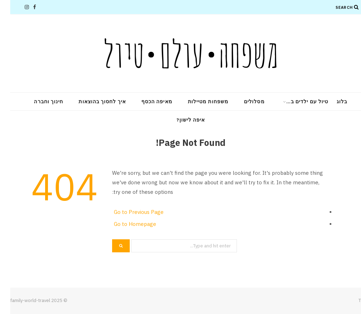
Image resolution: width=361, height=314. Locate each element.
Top (354, 300)
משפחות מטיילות (198, 101)
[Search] (346, 7)
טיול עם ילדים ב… (297, 101)
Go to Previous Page (128, 212)
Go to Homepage (125, 224)
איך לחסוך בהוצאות (91, 101)
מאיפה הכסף (146, 101)
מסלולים (244, 101)
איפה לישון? (180, 120)
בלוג (331, 101)
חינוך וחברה (38, 101)
